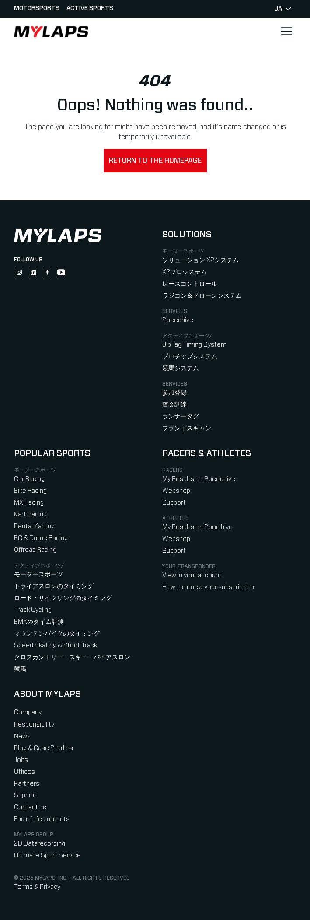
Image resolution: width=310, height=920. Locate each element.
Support (174, 502)
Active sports (89, 8)
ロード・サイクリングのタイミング (63, 598)
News (22, 736)
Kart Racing (30, 514)
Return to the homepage (155, 160)
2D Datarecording (39, 843)
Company (28, 712)
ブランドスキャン (186, 428)
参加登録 (174, 393)
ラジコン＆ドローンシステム (202, 295)
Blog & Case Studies (43, 748)
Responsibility (34, 724)
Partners (26, 783)
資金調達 (174, 404)
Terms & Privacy (37, 887)
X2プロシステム (184, 272)
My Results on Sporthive (197, 527)
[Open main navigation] (286, 31)
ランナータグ (180, 416)
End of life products (42, 819)
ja (283, 9)
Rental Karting (34, 526)
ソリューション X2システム (200, 260)
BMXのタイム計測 (39, 621)
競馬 (20, 669)
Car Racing (29, 479)
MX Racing (29, 502)
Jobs (21, 760)
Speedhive (177, 320)
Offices (24, 772)
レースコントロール (189, 284)
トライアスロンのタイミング (54, 586)
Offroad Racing (35, 550)
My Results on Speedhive (198, 479)
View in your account (192, 575)
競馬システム (180, 368)
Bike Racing (30, 491)
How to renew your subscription (208, 587)
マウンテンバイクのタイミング (57, 633)
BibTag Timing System (194, 344)
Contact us (30, 807)
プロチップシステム (189, 356)
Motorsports (36, 8)
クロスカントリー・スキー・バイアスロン (72, 657)
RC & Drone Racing (41, 538)
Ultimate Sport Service (47, 855)
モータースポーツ (38, 574)
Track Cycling (33, 610)
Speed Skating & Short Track (55, 645)
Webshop (176, 491)
